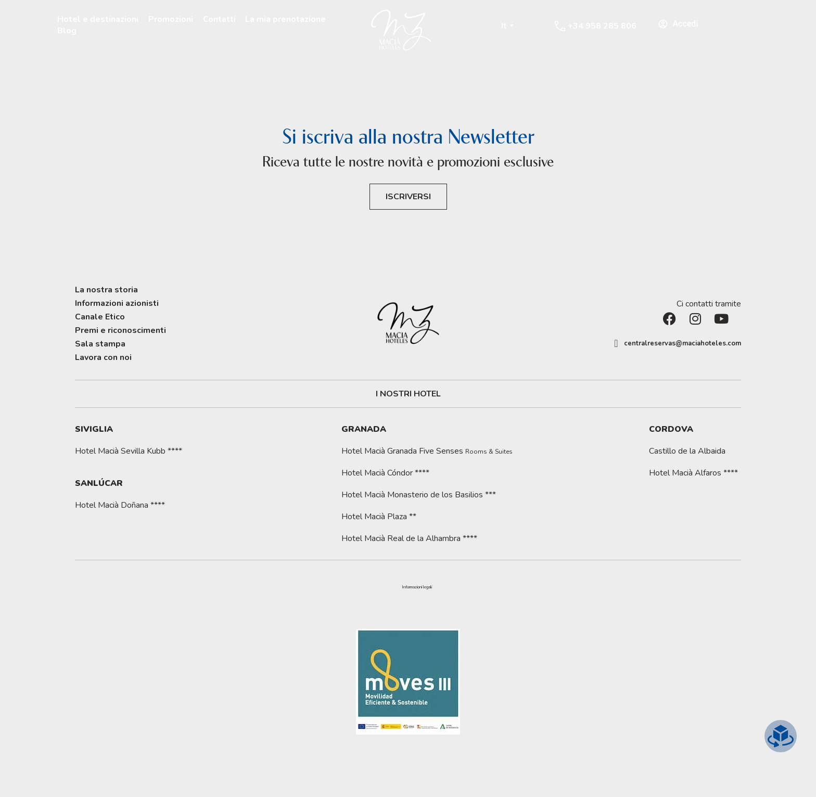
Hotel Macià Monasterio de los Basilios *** (418, 494)
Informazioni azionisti (117, 303)
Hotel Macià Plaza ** (378, 516)
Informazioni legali (417, 587)
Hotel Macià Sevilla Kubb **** (128, 451)
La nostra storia (106, 289)
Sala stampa (100, 344)
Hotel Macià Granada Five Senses (427, 451)
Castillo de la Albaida (687, 451)
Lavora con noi (103, 357)
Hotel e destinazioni (97, 19)
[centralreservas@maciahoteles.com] (616, 343)
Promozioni (170, 19)
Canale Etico (100, 317)
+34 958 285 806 (602, 26)
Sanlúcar (99, 483)
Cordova (671, 429)
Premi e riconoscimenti (120, 330)
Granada (363, 429)
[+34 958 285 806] (560, 26)
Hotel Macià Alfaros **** (693, 473)
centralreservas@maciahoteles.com (682, 343)
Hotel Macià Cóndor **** (385, 473)
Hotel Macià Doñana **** (120, 505)
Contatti (219, 19)
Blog (66, 30)
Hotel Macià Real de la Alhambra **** (409, 538)
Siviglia (94, 429)
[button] (417, 587)
